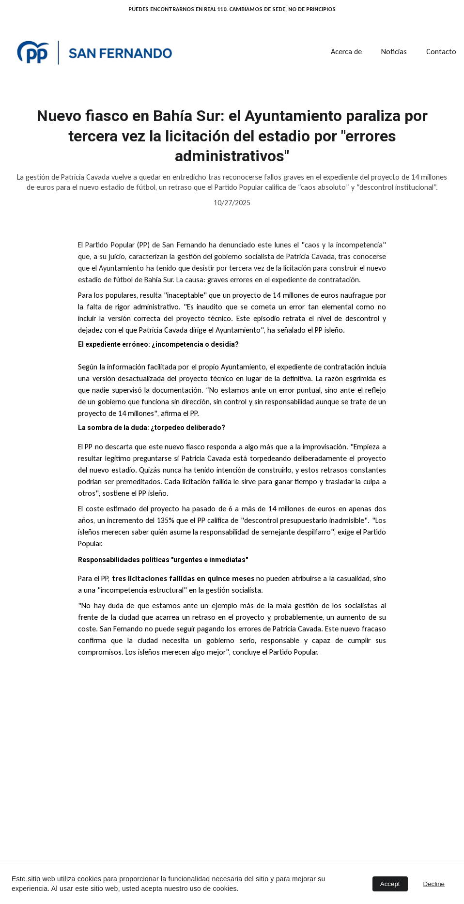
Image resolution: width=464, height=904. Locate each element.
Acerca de (346, 51)
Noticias (394, 51)
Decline (434, 884)
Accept (390, 884)
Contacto (441, 51)
